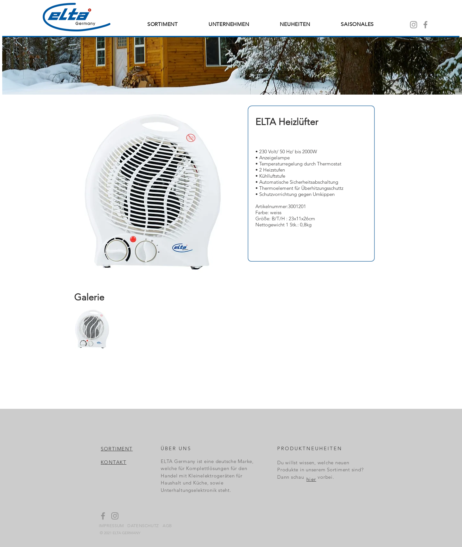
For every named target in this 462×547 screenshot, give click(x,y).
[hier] (311, 479)
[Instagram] (413, 24)
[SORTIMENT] (117, 448)
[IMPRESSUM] (112, 525)
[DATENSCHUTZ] (143, 525)
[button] (92, 329)
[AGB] (167, 525)
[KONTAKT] (114, 462)
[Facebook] (425, 24)
